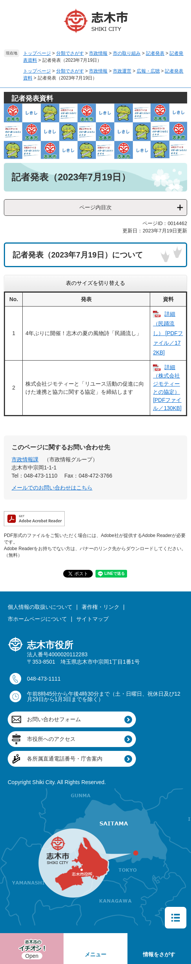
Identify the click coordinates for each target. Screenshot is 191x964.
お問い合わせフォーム (54, 719)
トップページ (37, 53)
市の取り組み (127, 53)
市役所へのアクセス (51, 739)
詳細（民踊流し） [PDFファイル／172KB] (168, 333)
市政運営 (122, 71)
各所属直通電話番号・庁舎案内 (64, 759)
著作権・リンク (100, 607)
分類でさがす (70, 53)
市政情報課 (25, 459)
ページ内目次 (95, 207)
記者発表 (155, 53)
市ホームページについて (37, 619)
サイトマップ (92, 619)
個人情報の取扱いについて (40, 607)
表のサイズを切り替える (95, 283)
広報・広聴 (148, 71)
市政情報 (98, 53)
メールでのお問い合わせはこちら (52, 488)
